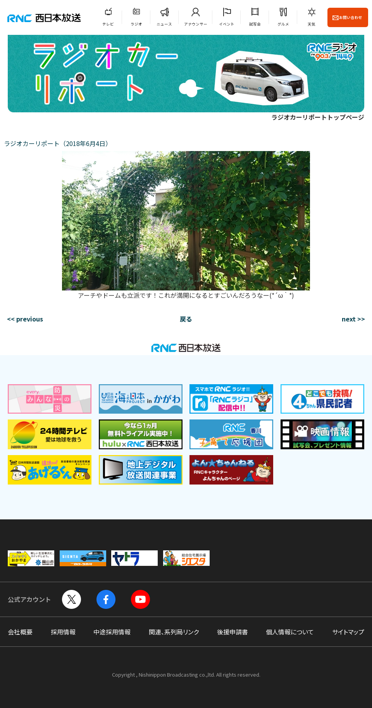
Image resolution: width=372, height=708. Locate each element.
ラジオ (136, 24)
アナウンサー (195, 24)
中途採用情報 (112, 631)
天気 (311, 24)
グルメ (283, 24)
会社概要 (20, 631)
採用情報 (63, 631)
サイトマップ (348, 631)
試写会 (255, 24)
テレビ (108, 24)
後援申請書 (232, 631)
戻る (186, 318)
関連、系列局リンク (174, 631)
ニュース (164, 24)
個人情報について (290, 631)
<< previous (25, 318)
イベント (226, 24)
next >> (353, 318)
